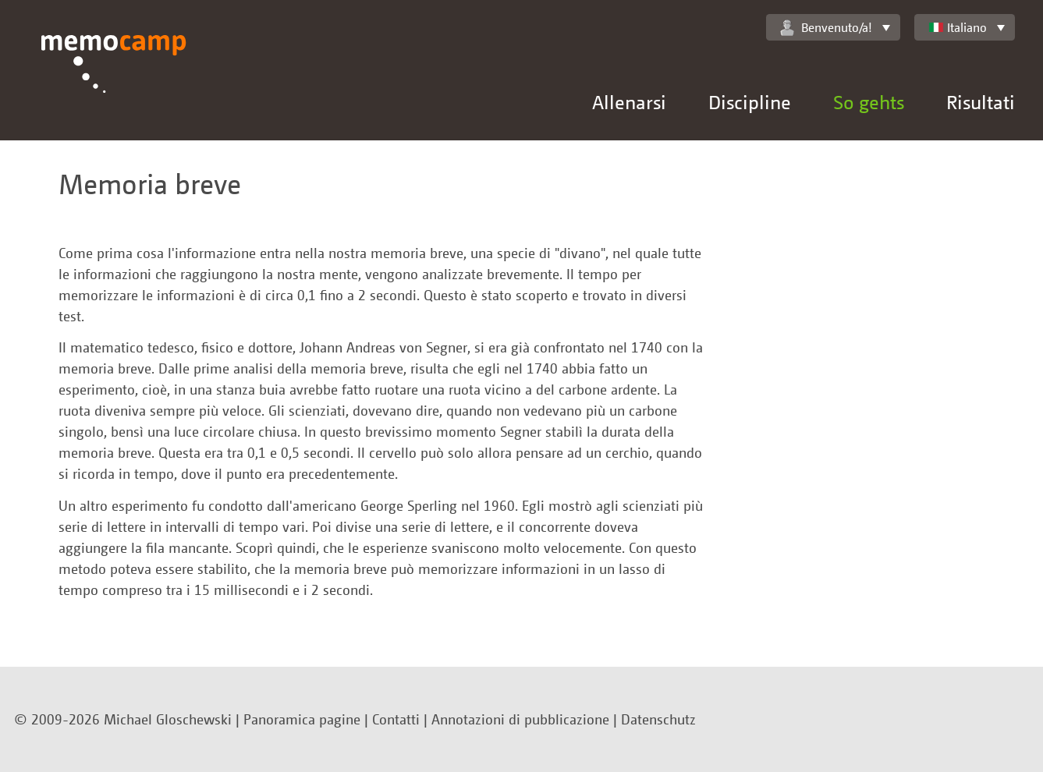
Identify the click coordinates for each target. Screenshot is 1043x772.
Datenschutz (658, 719)
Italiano (957, 27)
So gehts (868, 102)
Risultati (980, 102)
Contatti (396, 719)
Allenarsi (629, 102)
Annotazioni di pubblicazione (520, 719)
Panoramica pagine (301, 719)
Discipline (749, 102)
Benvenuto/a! (826, 27)
